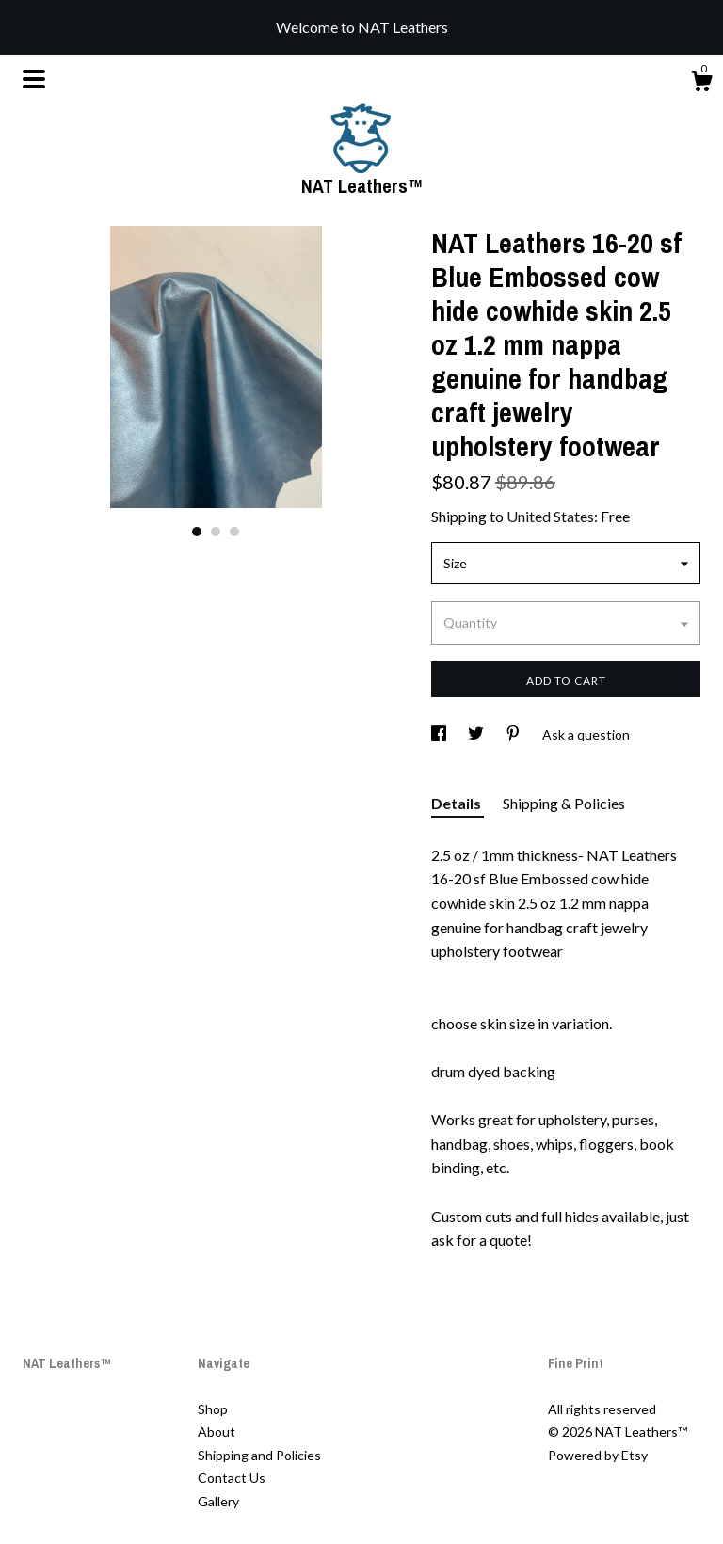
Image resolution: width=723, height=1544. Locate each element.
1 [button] (196, 531)
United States (550, 516)
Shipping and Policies (259, 1455)
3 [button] (234, 531)
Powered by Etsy (598, 1455)
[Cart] (701, 84)
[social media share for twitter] (477, 734)
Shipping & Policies (564, 803)
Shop (213, 1409)
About (216, 1432)
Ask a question (586, 734)
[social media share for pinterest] (514, 734)
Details (457, 803)
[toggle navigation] (34, 79)
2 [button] (215, 531)
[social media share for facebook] (440, 734)
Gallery (218, 1501)
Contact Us (231, 1478)
